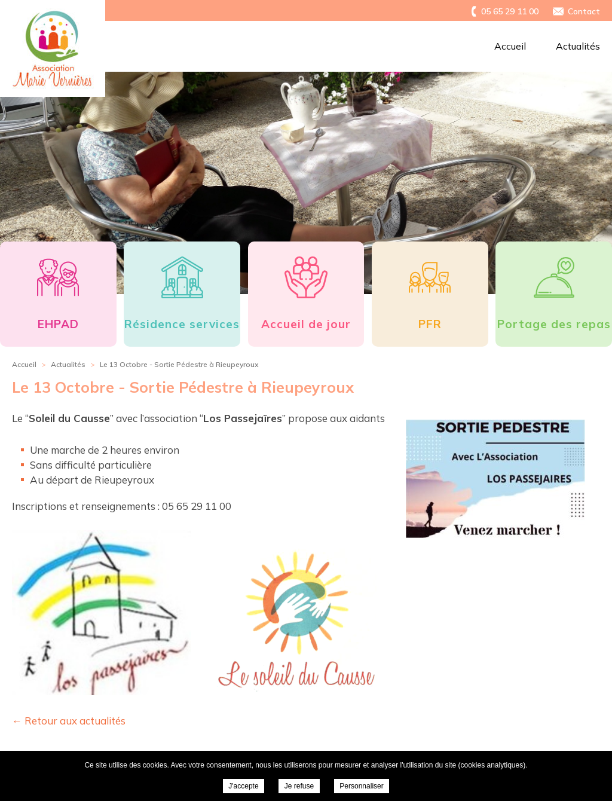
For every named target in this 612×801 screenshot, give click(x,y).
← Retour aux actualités (69, 720)
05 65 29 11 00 (509, 11)
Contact (584, 11)
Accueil (510, 46)
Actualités (578, 46)
